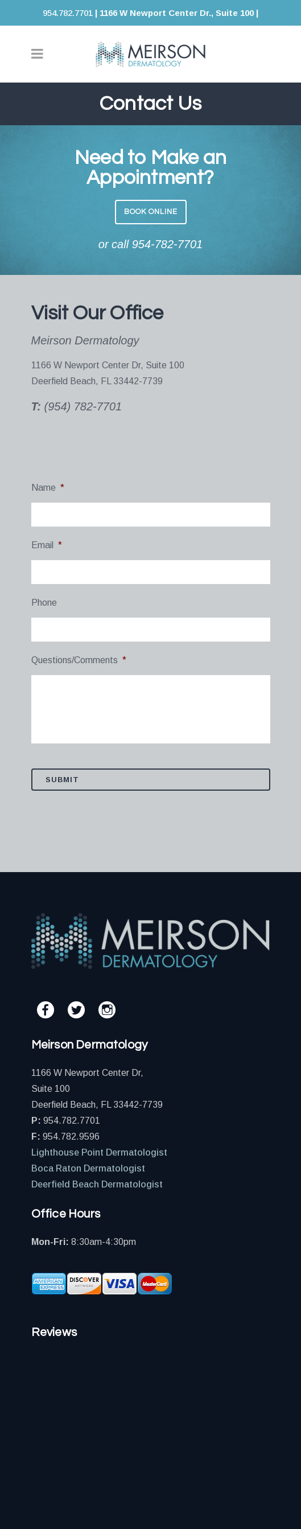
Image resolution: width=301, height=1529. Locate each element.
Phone (44, 602)
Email (46, 545)
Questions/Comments (78, 660)
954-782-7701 (167, 244)
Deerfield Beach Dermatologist (97, 1184)
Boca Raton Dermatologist (88, 1168)
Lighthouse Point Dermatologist (99, 1152)
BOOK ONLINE (151, 212)
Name (47, 487)
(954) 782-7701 (83, 406)
